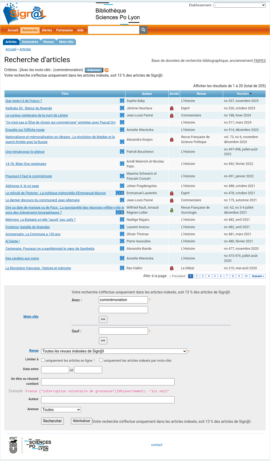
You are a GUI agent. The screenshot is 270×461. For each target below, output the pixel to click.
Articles (11, 42)
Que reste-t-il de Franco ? (24, 101)
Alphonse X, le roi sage (22, 186)
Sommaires (30, 42)
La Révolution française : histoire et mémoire (38, 268)
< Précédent (177, 276)
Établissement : (201, 5)
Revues (49, 42)
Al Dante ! (13, 241)
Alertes (47, 30)
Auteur (33, 399)
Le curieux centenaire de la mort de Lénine (37, 115)
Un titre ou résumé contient (24, 381)
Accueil (13, 30)
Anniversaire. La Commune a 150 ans (33, 234)
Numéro (243, 94)
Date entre (30, 369)
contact (156, 445)
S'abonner (93, 70)
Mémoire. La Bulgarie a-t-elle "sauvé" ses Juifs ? (41, 220)
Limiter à (31, 359)
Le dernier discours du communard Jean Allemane (43, 200)
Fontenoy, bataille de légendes (28, 227)
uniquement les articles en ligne (68, 360)
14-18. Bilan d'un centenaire (26, 164)
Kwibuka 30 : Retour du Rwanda (29, 108)
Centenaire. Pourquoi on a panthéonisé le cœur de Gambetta (50, 249)
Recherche (29, 30)
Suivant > (258, 276)
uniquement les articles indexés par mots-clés (137, 360)
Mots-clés (66, 42)
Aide (80, 30)
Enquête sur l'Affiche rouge (25, 130)
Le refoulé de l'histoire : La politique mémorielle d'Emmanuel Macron (56, 193)
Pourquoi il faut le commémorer (29, 176)
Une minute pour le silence (25, 152)
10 (245, 276)
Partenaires (64, 30)
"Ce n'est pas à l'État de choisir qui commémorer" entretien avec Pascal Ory (60, 122)
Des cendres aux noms (22, 258)
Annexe (32, 409)
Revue (33, 350)
